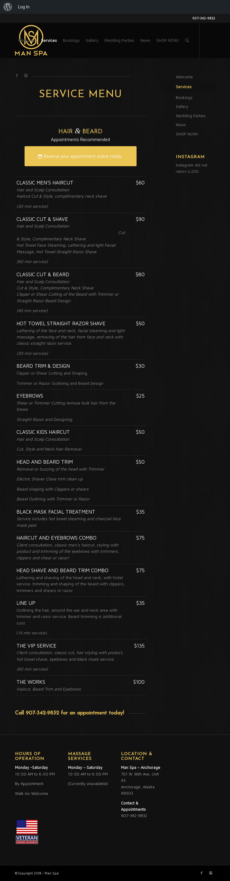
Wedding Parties (191, 115)
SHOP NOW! (187, 134)
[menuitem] (8, 7)
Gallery (182, 106)
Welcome (184, 76)
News (181, 124)
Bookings (184, 97)
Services (184, 86)
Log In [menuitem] (23, 6)
